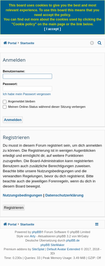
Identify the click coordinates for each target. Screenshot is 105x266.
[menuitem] (99, 43)
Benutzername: (14, 71)
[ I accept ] (52, 29)
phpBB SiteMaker (53, 245)
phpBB (36, 232)
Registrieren (14, 207)
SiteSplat (38, 249)
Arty (33, 236)
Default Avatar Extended (63, 249)
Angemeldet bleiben (19, 101)
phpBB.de (73, 240)
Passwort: (10, 84)
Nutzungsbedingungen (22, 195)
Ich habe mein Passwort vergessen (27, 94)
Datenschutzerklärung (64, 195)
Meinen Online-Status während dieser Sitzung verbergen (44, 106)
